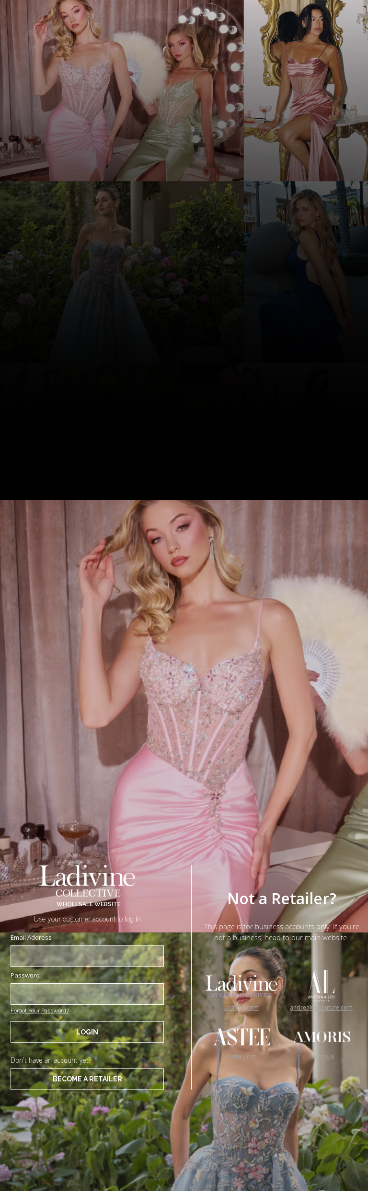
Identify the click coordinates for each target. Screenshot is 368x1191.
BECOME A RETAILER (87, 1079)
